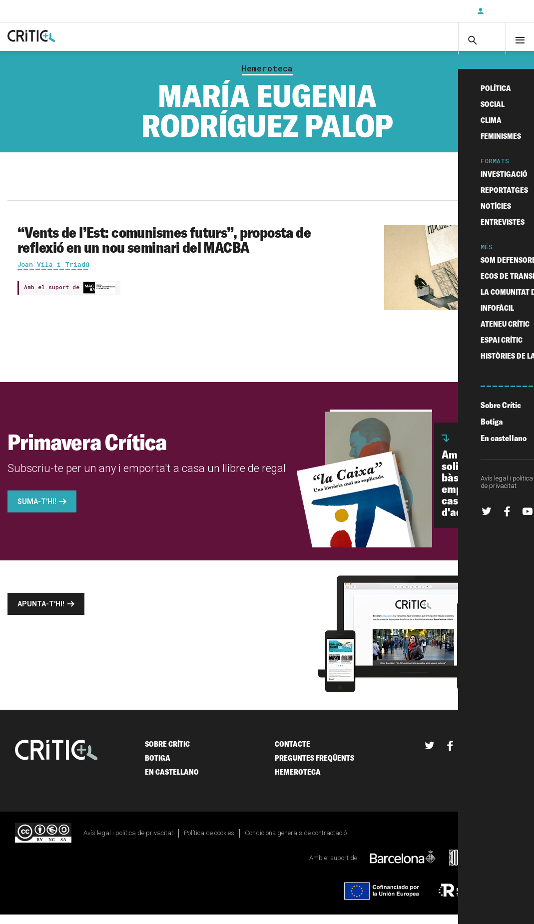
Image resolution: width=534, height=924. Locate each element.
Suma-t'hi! (36, 511)
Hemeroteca (267, 77)
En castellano (172, 782)
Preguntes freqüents (314, 768)
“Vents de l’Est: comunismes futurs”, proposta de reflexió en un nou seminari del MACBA (164, 249)
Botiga (157, 768)
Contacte (292, 754)
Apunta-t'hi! (40, 614)
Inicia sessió (504, 10)
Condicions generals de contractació (296, 843)
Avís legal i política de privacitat (128, 843)
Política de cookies (209, 843)
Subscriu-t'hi (437, 10)
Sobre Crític (167, 754)
